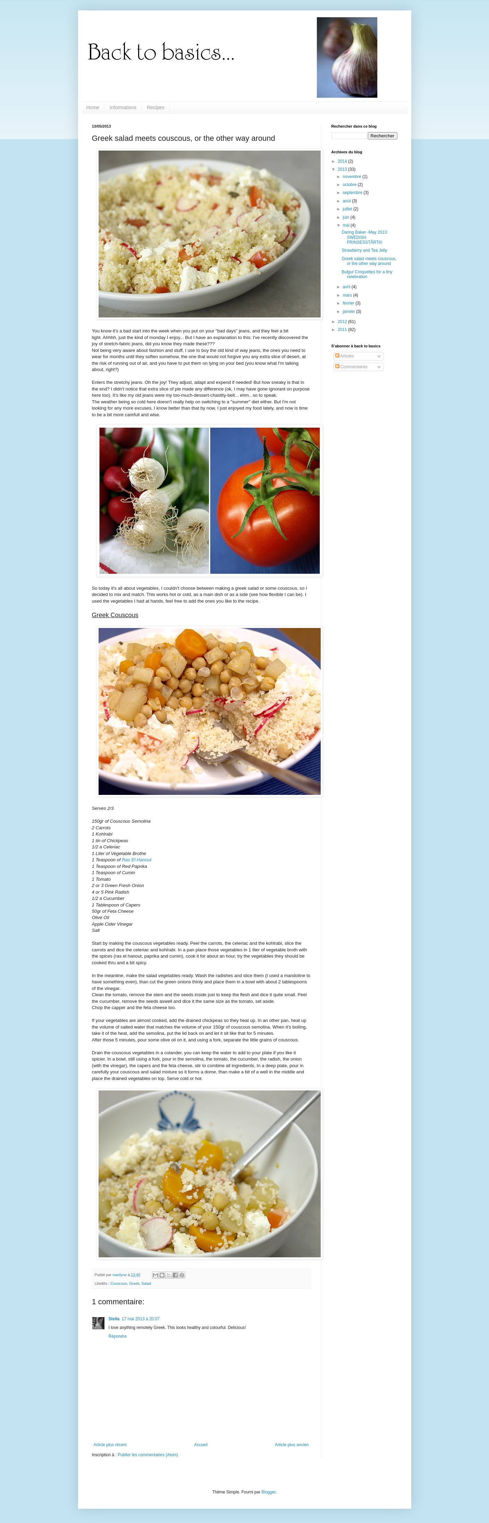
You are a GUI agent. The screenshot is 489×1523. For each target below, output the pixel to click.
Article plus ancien (292, 1444)
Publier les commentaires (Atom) (148, 1454)
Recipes (156, 107)
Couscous (118, 1283)
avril (347, 286)
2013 (343, 169)
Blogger (269, 1492)
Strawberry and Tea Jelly (364, 250)
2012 (343, 321)
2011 (343, 329)
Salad (146, 1283)
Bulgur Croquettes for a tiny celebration (367, 274)
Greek (134, 1283)
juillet (348, 209)
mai (347, 225)
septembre (353, 192)
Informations (123, 107)
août (347, 201)
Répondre (118, 1336)
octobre (350, 184)
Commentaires (351, 366)
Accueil (201, 1444)
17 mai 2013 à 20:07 (141, 1318)
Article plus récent (110, 1444)
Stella (114, 1318)
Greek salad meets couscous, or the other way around (369, 261)
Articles (344, 356)
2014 (343, 161)
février (349, 303)
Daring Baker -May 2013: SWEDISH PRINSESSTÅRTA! (365, 237)
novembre (352, 176)
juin (346, 217)
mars (348, 295)
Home (92, 107)
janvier (349, 311)
